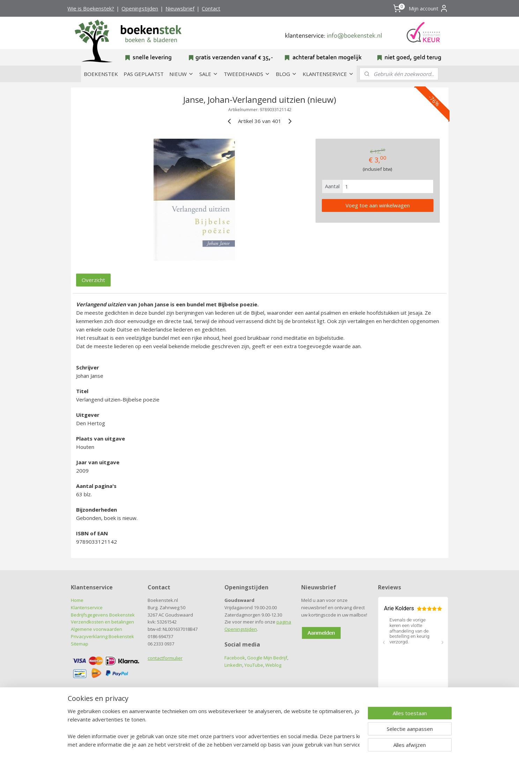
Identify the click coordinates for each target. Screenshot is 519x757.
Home (77, 600)
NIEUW (181, 73)
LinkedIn (233, 665)
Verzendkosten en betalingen (102, 622)
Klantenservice (87, 607)
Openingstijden (139, 8)
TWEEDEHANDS (247, 73)
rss (246, 744)
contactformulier (165, 658)
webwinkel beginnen (272, 744)
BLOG (286, 73)
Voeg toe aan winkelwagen (377, 205)
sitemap (231, 744)
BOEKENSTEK (101, 73)
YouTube (253, 665)
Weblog (273, 665)
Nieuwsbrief (179, 8)
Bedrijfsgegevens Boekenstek (103, 615)
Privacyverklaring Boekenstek (102, 636)
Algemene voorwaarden (96, 629)
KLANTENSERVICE (328, 73)
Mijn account (428, 8)
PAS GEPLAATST (144, 73)
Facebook (234, 658)
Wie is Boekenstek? (90, 8)
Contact (211, 8)
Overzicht (93, 279)
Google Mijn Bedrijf (267, 658)
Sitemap (79, 644)
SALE (208, 73)
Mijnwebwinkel (333, 744)
